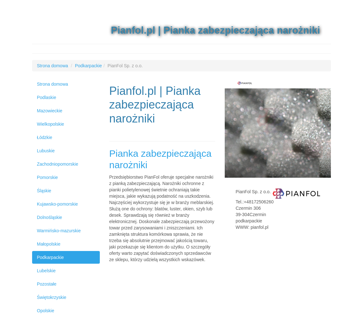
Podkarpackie (50, 257)
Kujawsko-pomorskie (57, 204)
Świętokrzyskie (51, 297)
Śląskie (44, 190)
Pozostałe (46, 284)
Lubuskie (46, 150)
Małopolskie (48, 244)
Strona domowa (52, 84)
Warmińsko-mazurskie (59, 230)
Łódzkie (44, 137)
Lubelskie (46, 270)
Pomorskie (47, 177)
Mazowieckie (49, 110)
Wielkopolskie (50, 124)
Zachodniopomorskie (57, 164)
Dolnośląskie (49, 217)
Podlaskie (46, 97)
